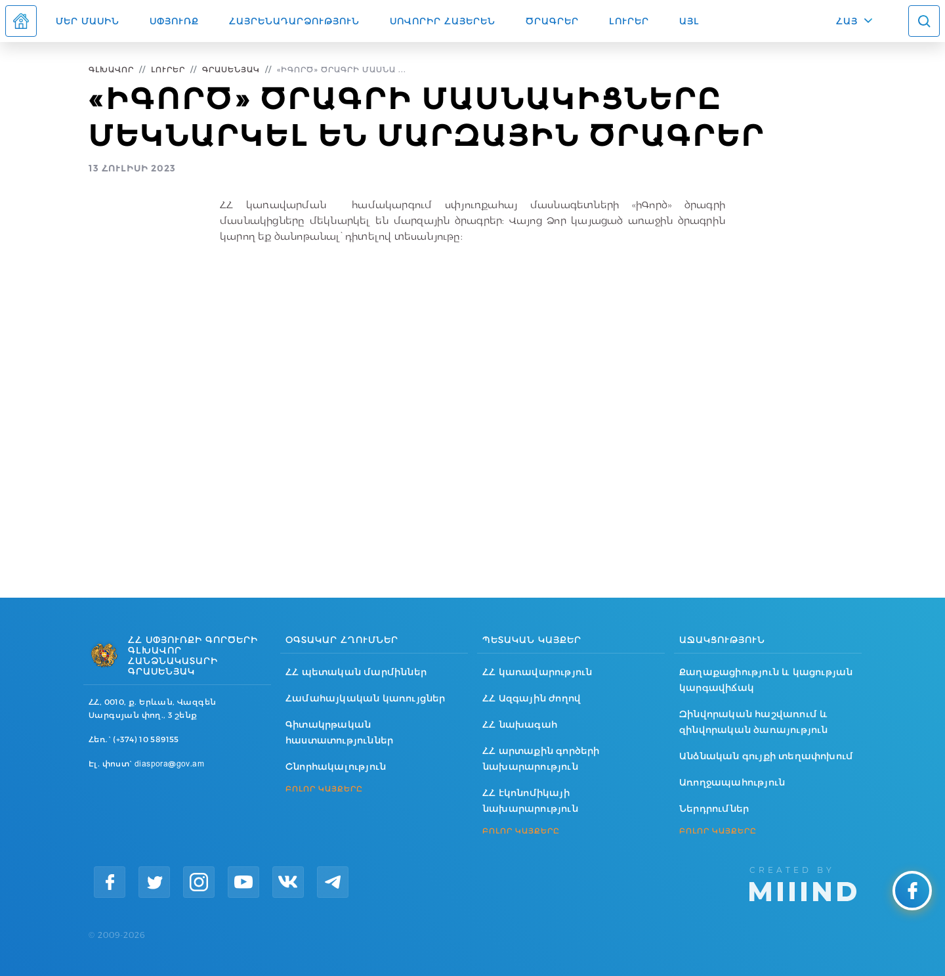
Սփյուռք (174, 21)
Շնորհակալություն (335, 766)
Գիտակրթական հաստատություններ (339, 732)
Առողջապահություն (732, 782)
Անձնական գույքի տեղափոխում (766, 756)
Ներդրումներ (714, 808)
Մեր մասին (87, 21)
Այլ (689, 21)
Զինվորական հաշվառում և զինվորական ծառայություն (753, 722)
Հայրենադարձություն (294, 21)
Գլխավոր (111, 69)
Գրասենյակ (231, 69)
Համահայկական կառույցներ (365, 698)
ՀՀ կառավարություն (537, 672)
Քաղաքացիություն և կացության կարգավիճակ (765, 680)
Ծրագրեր (552, 21)
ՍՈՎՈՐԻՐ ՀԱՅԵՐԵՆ (442, 21)
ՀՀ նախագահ (519, 724)
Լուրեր (629, 21)
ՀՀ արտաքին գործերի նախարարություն (541, 758)
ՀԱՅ (847, 21)
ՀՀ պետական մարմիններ (356, 672)
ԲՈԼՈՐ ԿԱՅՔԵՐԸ (324, 789)
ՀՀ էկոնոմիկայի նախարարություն (530, 800)
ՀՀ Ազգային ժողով (531, 698)
